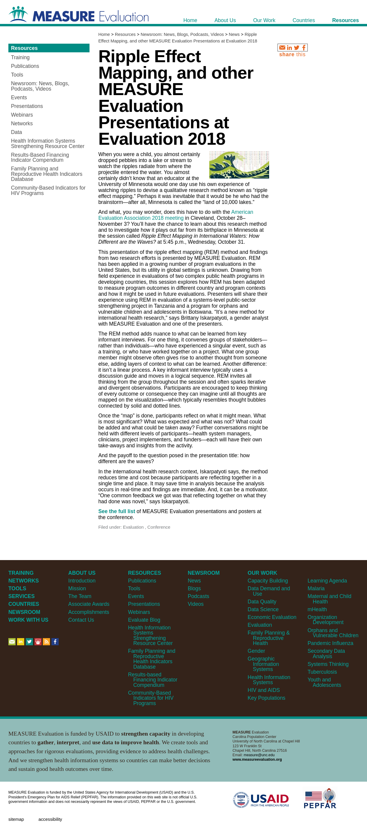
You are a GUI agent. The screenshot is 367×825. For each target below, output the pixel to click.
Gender (256, 651)
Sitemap (16, 819)
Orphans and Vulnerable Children (332, 632)
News (234, 34)
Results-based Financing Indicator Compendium (153, 680)
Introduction (81, 581)
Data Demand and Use (269, 591)
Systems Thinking (327, 664)
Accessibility (50, 819)
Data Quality (262, 602)
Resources (125, 34)
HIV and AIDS (264, 690)
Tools (134, 588)
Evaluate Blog (144, 620)
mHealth (317, 609)
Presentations (144, 604)
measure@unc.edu (259, 755)
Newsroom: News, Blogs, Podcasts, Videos (182, 34)
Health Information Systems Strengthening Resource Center (150, 635)
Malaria (315, 588)
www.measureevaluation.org (257, 759)
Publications (142, 581)
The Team (79, 596)
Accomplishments (88, 612)
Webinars (139, 612)
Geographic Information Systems (263, 664)
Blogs (194, 588)
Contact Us (81, 620)
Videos (196, 604)
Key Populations (266, 698)
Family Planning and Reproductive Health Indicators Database (151, 659)
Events (136, 596)
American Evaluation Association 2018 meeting (175, 215)
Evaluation (260, 625)
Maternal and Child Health (329, 598)
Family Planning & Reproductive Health (269, 638)
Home (104, 34)
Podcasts (198, 596)
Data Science (263, 609)
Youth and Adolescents (324, 682)
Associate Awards (88, 604)
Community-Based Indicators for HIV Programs (151, 698)
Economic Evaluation (272, 617)
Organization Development (325, 619)
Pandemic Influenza (330, 643)
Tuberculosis (322, 672)
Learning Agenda (327, 581)
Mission (77, 588)
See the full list (116, 511)
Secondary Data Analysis (326, 653)
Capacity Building (268, 581)
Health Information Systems (269, 679)
